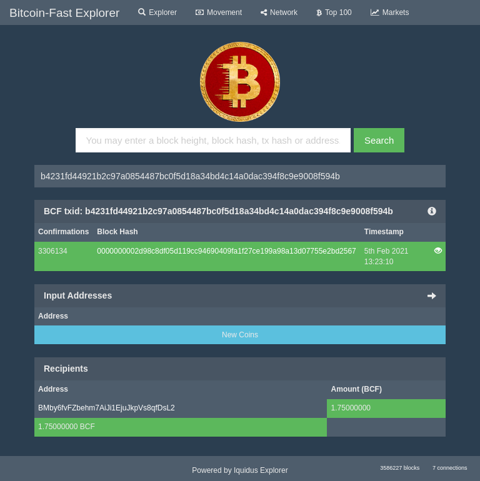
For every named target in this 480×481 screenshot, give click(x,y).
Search (379, 140)
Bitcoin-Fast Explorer (64, 12)
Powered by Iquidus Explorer (240, 470)
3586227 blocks (399, 468)
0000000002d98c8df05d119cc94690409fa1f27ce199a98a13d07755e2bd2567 (226, 251)
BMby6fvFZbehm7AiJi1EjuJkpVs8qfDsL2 (106, 408)
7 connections (450, 468)
